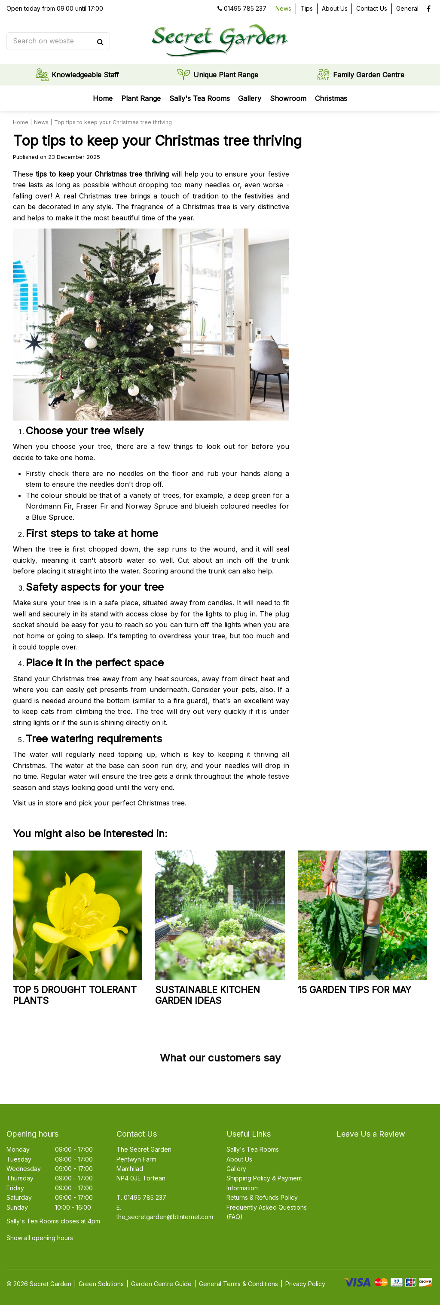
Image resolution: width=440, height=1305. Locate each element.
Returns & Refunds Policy (262, 1197)
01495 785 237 (245, 8)
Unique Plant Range (225, 75)
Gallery (236, 1168)
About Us (239, 1159)
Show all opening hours (39, 1237)
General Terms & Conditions (238, 1283)
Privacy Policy (305, 1283)
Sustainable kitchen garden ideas (207, 995)
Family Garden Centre (368, 75)
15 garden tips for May (354, 990)
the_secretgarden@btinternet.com (164, 1216)
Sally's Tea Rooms (252, 1149)
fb (428, 8)
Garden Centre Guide (161, 1283)
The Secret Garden (143, 1149)
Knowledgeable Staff (85, 75)
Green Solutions (101, 1283)
